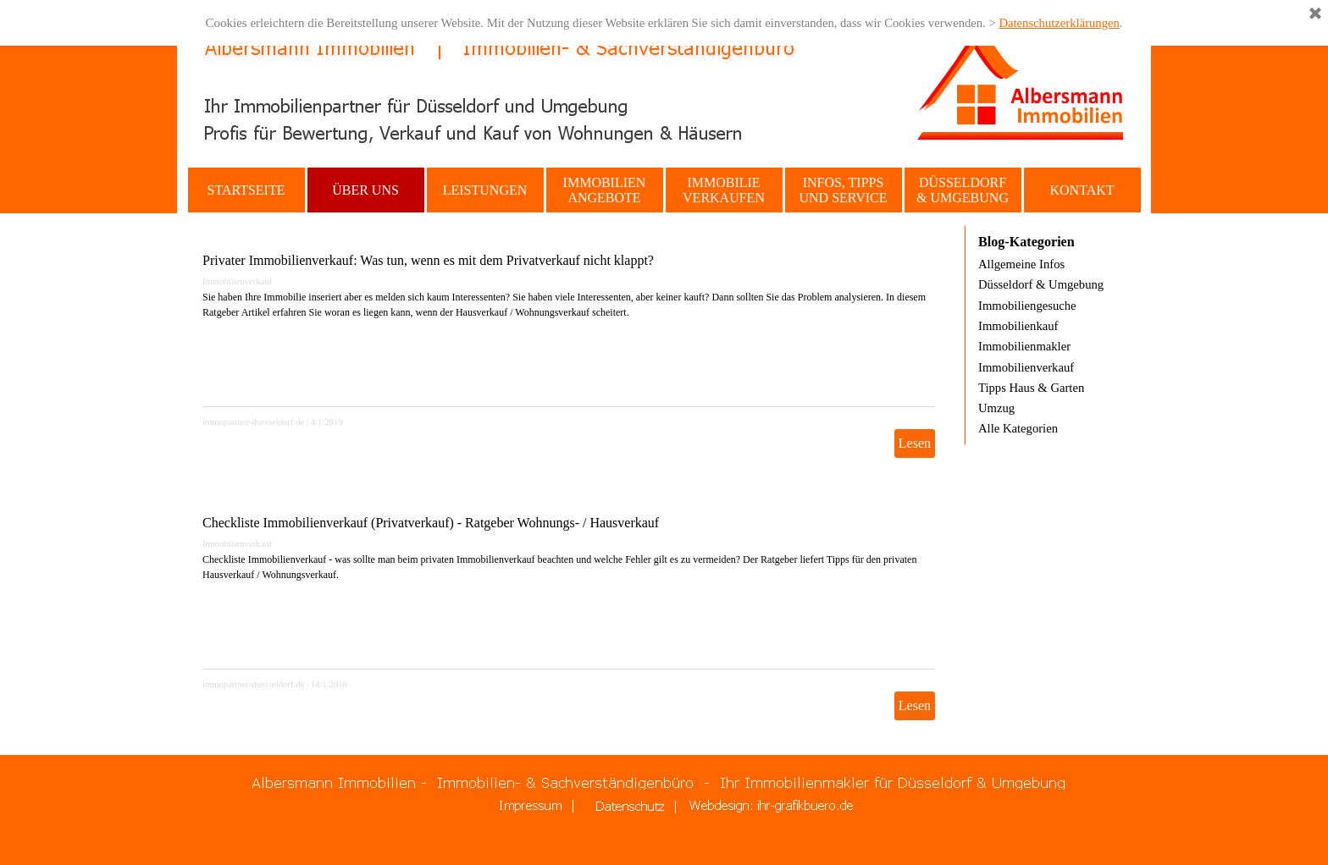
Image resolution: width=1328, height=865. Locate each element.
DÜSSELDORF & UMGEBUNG (962, 190)
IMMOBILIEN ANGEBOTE (604, 190)
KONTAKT (1081, 190)
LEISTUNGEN (485, 190)
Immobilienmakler (1024, 346)
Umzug (996, 408)
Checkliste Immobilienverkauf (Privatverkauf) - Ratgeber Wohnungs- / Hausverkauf (430, 522)
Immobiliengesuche (1027, 305)
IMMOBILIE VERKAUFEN (724, 190)
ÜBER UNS (365, 190)
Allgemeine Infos (1021, 264)
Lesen (915, 443)
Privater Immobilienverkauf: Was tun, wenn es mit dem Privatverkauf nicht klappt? (428, 260)
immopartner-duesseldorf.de (253, 422)
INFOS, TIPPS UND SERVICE (843, 190)
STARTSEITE (246, 190)
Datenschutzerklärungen (1059, 23)
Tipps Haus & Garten (1031, 387)
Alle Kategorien (1018, 428)
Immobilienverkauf (237, 281)
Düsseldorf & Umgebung (1041, 284)
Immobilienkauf (1018, 326)
